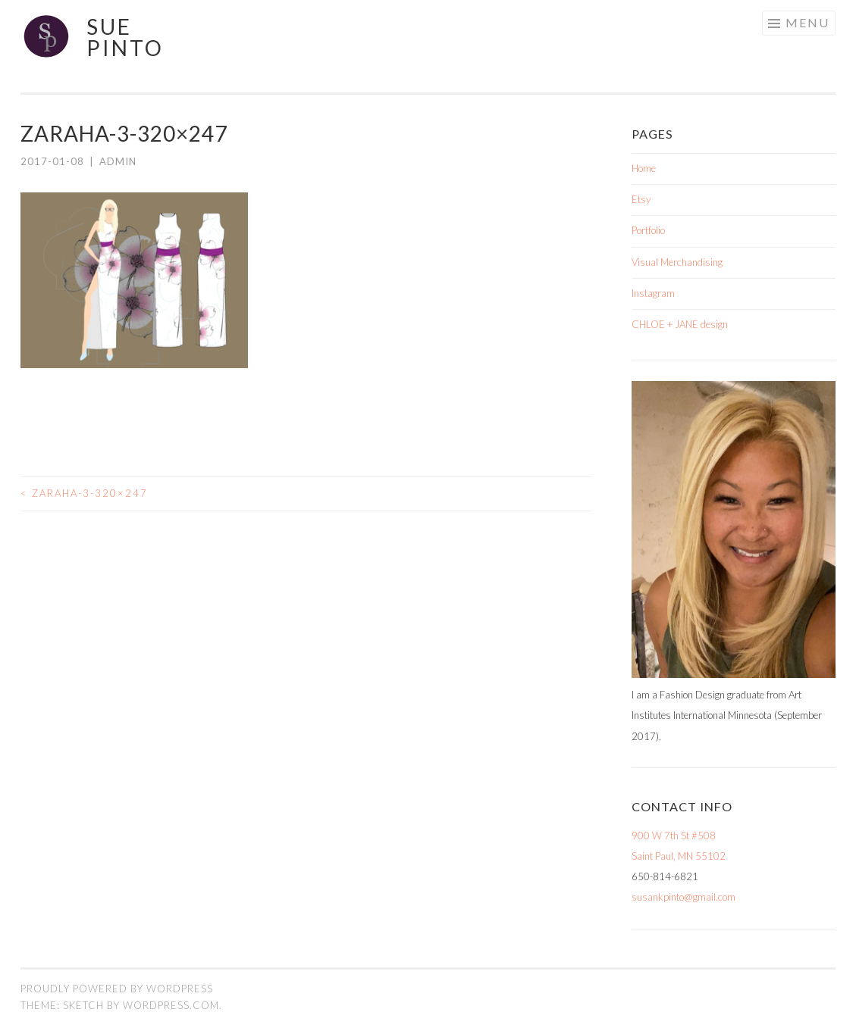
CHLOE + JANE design (680, 324)
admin (117, 161)
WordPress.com (171, 1005)
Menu (807, 22)
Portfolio (648, 230)
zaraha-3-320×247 (84, 493)
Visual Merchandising (677, 262)
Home (644, 168)
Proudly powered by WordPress (116, 988)
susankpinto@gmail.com (683, 897)
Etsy (641, 199)
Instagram (653, 293)
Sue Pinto (125, 37)
